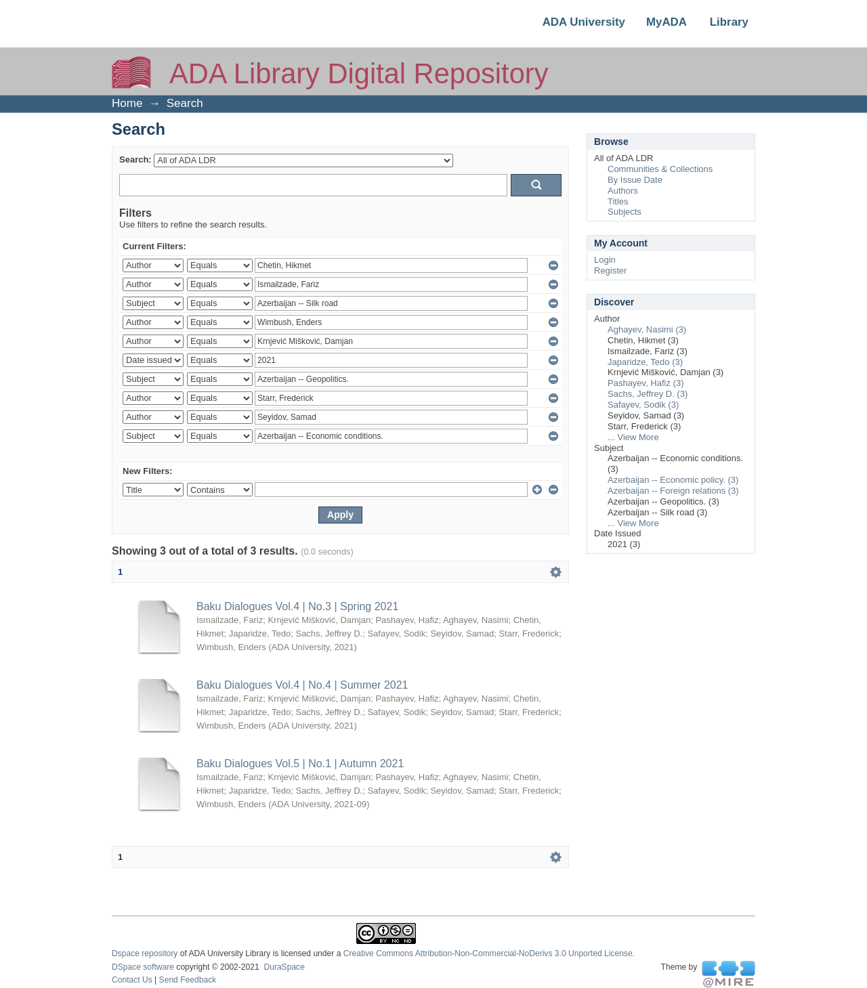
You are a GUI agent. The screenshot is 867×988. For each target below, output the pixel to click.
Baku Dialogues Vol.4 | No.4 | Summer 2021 (302, 685)
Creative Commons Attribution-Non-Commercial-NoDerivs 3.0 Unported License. (489, 953)
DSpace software (143, 967)
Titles (618, 201)
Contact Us (132, 980)
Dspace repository (144, 953)
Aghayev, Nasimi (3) (647, 329)
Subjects (624, 212)
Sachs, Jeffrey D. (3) (648, 394)
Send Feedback (188, 980)
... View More (633, 437)
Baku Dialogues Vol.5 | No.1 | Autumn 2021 (300, 763)
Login (605, 260)
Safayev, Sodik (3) (643, 405)
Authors (623, 191)
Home (127, 103)
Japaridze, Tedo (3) (645, 362)
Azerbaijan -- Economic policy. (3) (673, 480)
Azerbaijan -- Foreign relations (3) (673, 491)
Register (610, 270)
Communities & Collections (660, 169)
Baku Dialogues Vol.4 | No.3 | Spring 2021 (297, 606)
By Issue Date (635, 180)
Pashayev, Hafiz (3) (645, 383)
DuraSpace (283, 967)
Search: (135, 159)
